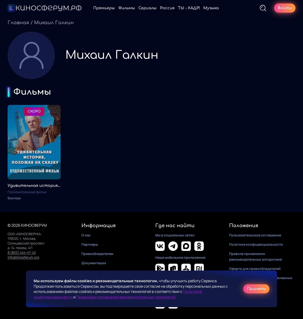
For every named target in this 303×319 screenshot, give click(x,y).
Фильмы (126, 8)
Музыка (211, 8)
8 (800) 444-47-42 (22, 252)
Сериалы (147, 8)
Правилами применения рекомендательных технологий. (126, 297)
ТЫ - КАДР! (189, 8)
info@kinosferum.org (23, 257)
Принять (256, 289)
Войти (285, 8)
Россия (167, 8)
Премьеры (104, 8)
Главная (18, 22)
